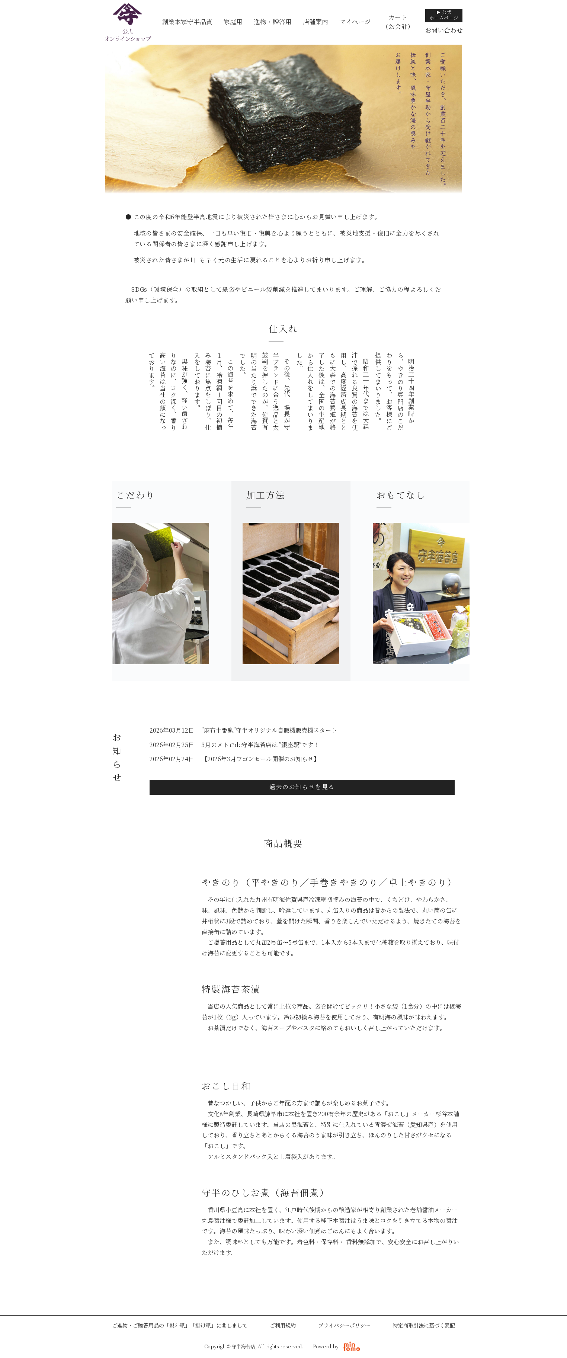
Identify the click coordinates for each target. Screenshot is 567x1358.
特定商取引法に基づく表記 (424, 1325)
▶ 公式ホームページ (443, 15)
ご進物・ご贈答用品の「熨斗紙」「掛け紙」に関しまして (179, 1325)
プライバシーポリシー (344, 1325)
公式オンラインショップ (127, 35)
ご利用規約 (283, 1325)
